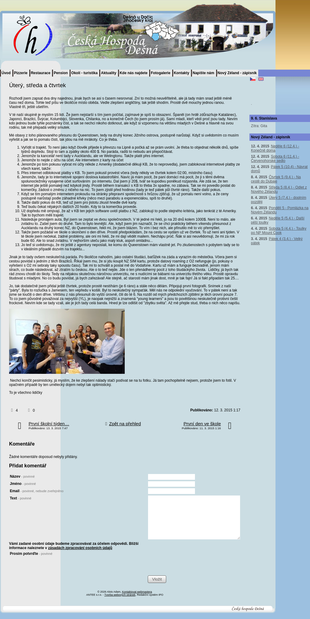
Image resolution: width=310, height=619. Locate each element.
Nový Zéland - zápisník (237, 73)
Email (36, 491)
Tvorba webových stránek (120, 594)
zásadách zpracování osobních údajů (80, 548)
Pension (61, 73)
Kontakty (181, 73)
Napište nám (203, 73)
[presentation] (194, 563)
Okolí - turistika (84, 73)
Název (22, 476)
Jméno (23, 484)
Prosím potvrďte (31, 554)
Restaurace (41, 73)
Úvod (6, 73)
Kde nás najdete (133, 73)
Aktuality (108, 73)
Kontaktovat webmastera (137, 591)
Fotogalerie (160, 73)
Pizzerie (21, 73)
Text (20, 498)
